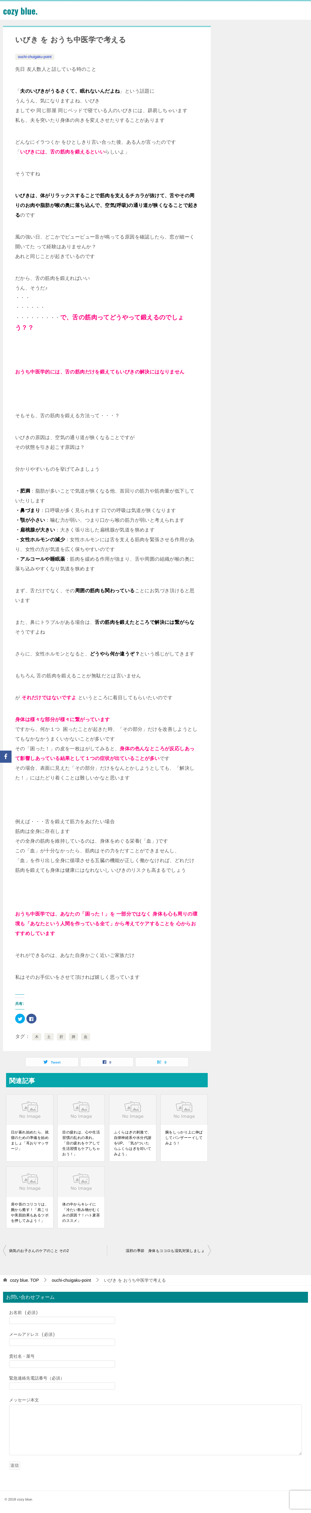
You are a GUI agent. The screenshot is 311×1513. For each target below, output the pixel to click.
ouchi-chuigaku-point (35, 57)
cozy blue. (21, 10)
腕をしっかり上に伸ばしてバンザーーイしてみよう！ (184, 1137)
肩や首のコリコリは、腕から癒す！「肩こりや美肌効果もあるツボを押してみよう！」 (30, 1212)
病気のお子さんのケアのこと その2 (39, 1251)
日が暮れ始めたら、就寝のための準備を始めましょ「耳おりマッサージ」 (30, 1140)
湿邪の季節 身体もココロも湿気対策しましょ (165, 1251)
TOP (24, 1280)
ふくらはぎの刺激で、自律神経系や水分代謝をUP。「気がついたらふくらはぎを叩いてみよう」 (133, 1143)
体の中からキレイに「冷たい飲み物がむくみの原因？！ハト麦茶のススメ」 (81, 1212)
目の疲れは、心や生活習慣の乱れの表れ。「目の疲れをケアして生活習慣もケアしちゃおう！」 (81, 1143)
